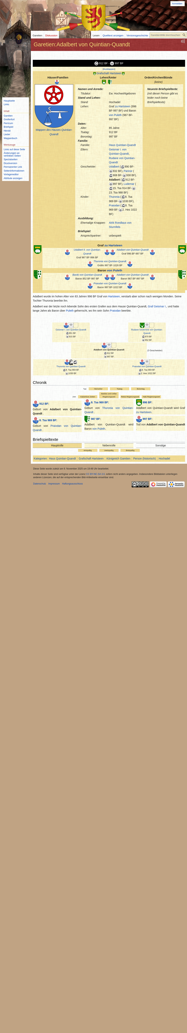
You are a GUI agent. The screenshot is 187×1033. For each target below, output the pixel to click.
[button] (109, 69)
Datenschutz (39, 483)
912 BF (43, 403)
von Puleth (115, 115)
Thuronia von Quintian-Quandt (110, 261)
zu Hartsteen (122, 106)
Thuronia (114, 196)
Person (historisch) (144, 458)
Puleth (70, 310)
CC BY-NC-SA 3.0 (95, 474)
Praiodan (114, 205)
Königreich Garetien (118, 458)
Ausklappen (109, 69)
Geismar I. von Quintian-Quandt (71, 329)
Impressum (54, 483)
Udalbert (114, 166)
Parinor (128, 171)
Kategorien (40, 458)
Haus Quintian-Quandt (122, 145)
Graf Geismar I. (157, 306)
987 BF (95, 418)
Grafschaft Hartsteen (108, 73)
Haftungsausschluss (72, 483)
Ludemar (129, 183)
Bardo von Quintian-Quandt (87, 274)
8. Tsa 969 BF (47, 420)
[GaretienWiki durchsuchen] (168, 35)
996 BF (147, 402)
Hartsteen (114, 296)
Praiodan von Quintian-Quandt (110, 283)
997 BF (147, 418)
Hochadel (164, 458)
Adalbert (114, 179)
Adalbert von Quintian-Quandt (132, 249)
